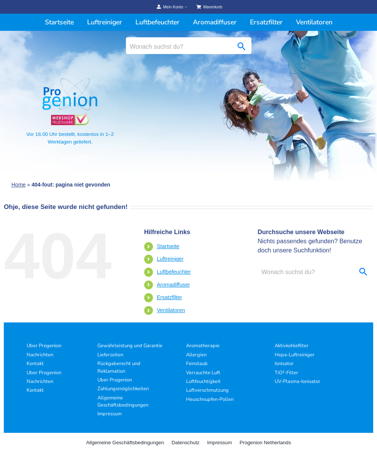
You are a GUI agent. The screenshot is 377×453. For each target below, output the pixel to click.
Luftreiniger (170, 259)
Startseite (168, 246)
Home (18, 185)
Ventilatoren (171, 310)
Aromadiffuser (173, 285)
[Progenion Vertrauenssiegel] (70, 116)
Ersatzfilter (169, 297)
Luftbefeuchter (174, 272)
